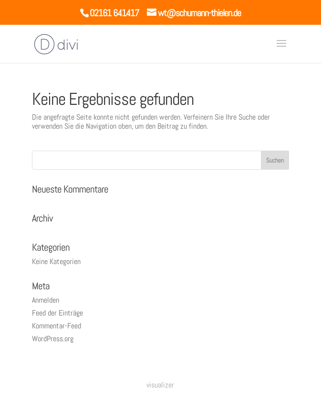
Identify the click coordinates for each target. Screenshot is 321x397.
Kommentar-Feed (56, 326)
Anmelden (45, 300)
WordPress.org (52, 339)
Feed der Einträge (57, 313)
